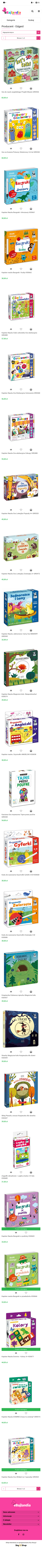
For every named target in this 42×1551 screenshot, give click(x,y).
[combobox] (21, 32)
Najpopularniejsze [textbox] (8, 32)
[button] (37, 2)
